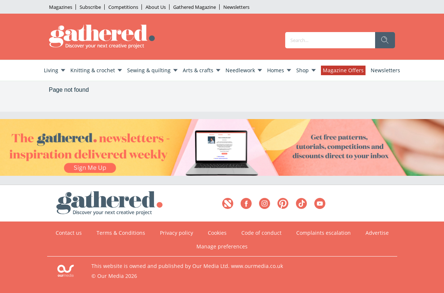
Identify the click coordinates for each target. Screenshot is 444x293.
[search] (385, 40)
